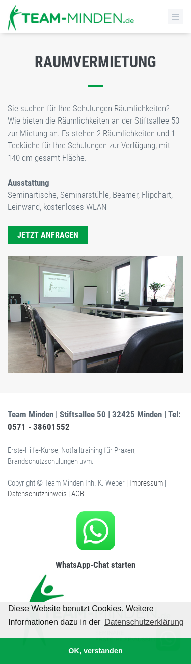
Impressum (146, 483)
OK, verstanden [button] (95, 651)
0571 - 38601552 (39, 426)
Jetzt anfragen (47, 235)
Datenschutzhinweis (37, 493)
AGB (77, 493)
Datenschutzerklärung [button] (144, 622)
